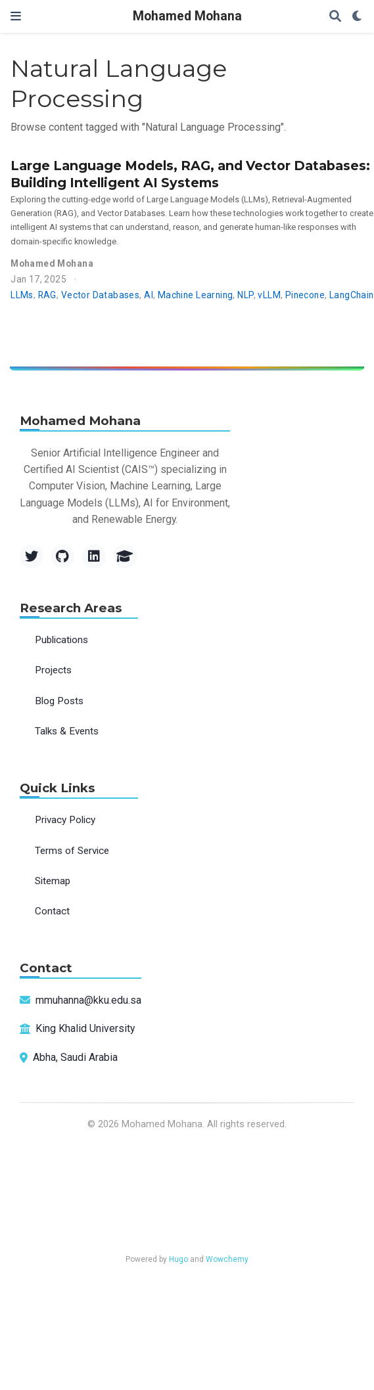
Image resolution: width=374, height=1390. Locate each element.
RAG (47, 295)
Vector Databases (100, 295)
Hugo (178, 1259)
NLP (245, 295)
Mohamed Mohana (187, 16)
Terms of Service (72, 851)
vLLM (269, 295)
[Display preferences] (357, 16)
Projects (53, 670)
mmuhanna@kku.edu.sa (88, 1000)
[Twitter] (31, 556)
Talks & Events (67, 731)
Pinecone (305, 295)
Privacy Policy (65, 820)
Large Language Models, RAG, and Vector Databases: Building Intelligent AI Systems (190, 174)
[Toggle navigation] (16, 16)
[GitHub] (62, 556)
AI (148, 295)
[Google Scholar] (125, 556)
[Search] (335, 16)
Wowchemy (227, 1259)
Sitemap (52, 881)
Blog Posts (59, 701)
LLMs (22, 295)
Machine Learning (195, 295)
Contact (52, 911)
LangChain (351, 295)
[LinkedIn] (94, 556)
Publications (61, 640)
